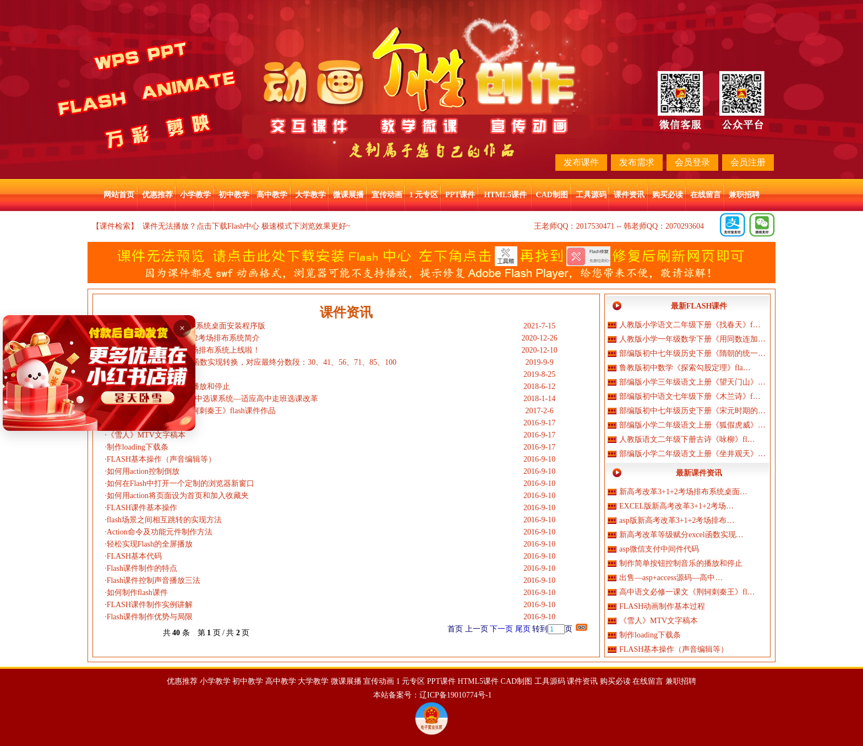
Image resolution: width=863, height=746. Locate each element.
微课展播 (348, 195)
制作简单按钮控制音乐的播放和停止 (680, 563)
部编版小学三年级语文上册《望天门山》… (692, 382)
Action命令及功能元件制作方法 (159, 532)
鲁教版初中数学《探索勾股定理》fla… (685, 368)
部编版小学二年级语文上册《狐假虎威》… (692, 425)
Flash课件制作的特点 (142, 568)
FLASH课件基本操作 (142, 508)
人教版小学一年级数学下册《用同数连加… (692, 339)
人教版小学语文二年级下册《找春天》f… (690, 325)
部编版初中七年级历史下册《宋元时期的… (692, 411)
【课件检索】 (115, 226)
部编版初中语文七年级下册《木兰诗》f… (690, 396)
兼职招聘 (744, 195)
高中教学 (271, 195)
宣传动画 (387, 195)
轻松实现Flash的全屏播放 (150, 544)
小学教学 (195, 195)
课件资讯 (629, 195)
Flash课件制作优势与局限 (150, 617)
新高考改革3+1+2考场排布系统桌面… (683, 492)
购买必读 (667, 195)
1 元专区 (424, 195)
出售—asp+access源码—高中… (671, 578)
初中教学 (234, 195)
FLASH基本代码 (134, 556)
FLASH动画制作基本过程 (662, 606)
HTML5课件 (505, 195)
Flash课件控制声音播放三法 (153, 580)
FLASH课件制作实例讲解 (150, 605)
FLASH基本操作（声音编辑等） (161, 459)
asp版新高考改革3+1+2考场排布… (676, 520)
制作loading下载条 (137, 447)
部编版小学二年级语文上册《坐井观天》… (692, 454)
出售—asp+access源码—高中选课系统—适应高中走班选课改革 (212, 398)
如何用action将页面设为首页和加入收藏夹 (178, 495)
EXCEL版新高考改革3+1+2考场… (676, 506)
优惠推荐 (157, 195)
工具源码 (591, 195)
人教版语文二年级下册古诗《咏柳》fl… (687, 439)
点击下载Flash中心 (227, 226)
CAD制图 (552, 195)
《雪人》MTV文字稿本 (146, 435)
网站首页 (118, 195)
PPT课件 (460, 195)
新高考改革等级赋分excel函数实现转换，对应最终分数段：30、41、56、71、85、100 (252, 362)
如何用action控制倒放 (143, 471)
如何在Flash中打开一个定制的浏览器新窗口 (180, 483)
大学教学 (310, 195)
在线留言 (705, 195)
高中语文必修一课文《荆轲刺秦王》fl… (687, 592)
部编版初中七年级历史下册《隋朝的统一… (692, 353)
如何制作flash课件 (137, 592)
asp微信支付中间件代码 (659, 549)
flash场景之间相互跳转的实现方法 (164, 520)
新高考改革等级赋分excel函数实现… (681, 535)
